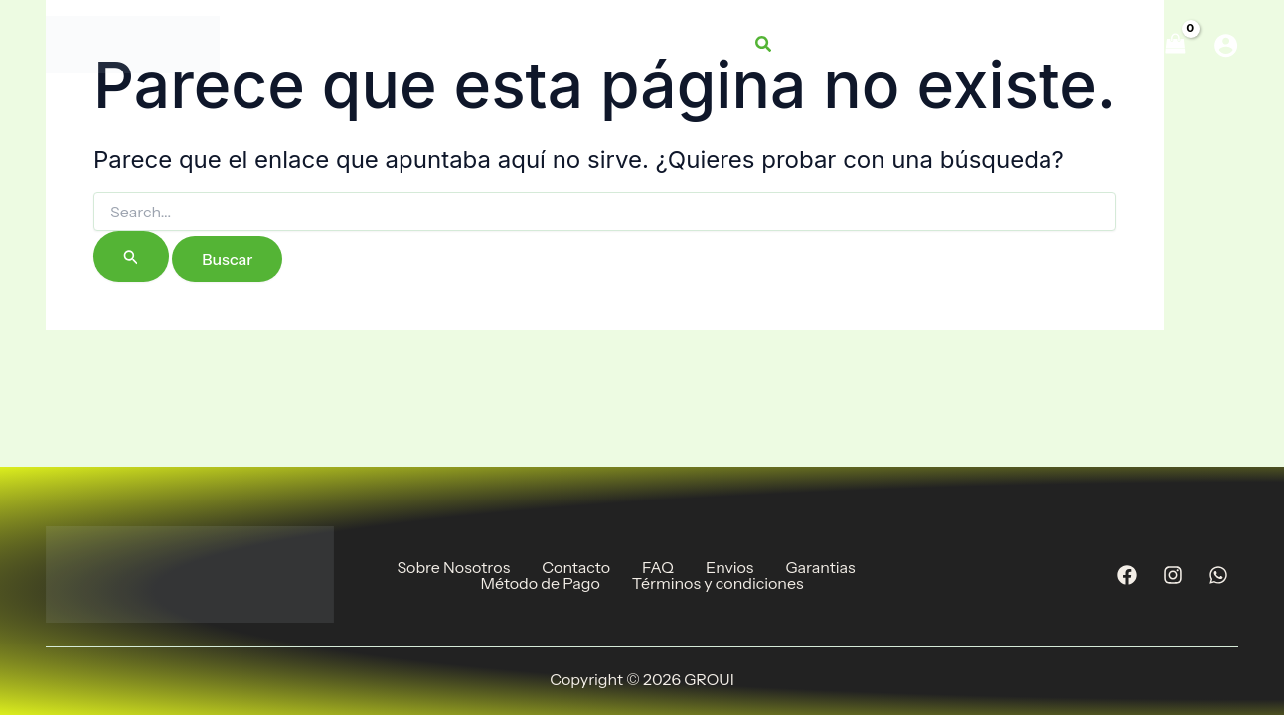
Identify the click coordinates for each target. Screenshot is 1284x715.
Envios (729, 567)
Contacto (576, 567)
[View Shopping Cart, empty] (1175, 44)
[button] (764, 45)
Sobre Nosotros (453, 567)
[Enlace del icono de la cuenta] (1225, 45)
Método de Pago (539, 583)
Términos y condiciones (718, 583)
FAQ (658, 567)
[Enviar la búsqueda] (131, 256)
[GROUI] (133, 43)
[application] (940, 44)
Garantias (820, 567)
